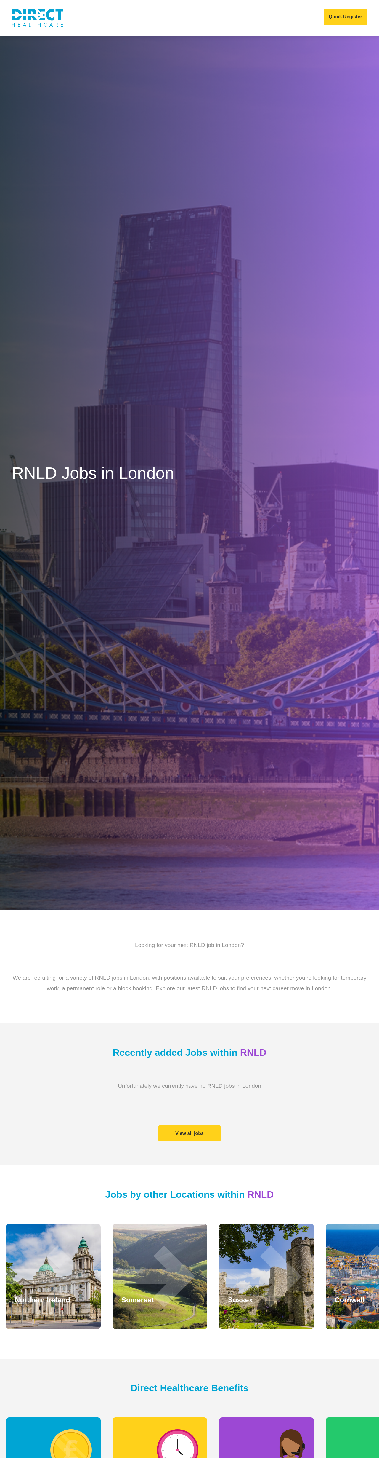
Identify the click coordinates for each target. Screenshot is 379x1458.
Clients (113, 17)
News (214, 17)
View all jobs (189, 1133)
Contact (298, 17)
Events (239, 17)
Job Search (183, 17)
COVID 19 (267, 17)
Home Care (145, 17)
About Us (82, 17)
